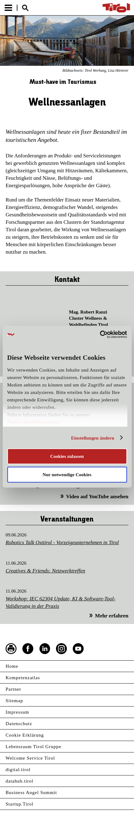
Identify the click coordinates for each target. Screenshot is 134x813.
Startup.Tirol (20, 804)
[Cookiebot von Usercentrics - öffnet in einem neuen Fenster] (99, 334)
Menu (8, 8)
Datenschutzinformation (33, 422)
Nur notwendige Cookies (67, 474)
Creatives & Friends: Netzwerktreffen (45, 571)
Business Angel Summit (31, 792)
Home (12, 666)
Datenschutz (19, 723)
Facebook (28, 648)
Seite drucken (11, 648)
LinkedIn (44, 648)
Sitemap (14, 700)
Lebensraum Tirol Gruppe (33, 746)
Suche (25, 8)
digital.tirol (18, 769)
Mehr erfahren (111, 616)
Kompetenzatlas (23, 677)
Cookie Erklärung (25, 735)
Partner (13, 689)
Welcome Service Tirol (30, 758)
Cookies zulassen (67, 456)
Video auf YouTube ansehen (97, 496)
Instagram (61, 648)
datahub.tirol (19, 781)
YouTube (78, 648)
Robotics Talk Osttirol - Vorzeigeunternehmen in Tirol (62, 542)
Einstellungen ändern (92, 437)
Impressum (17, 712)
